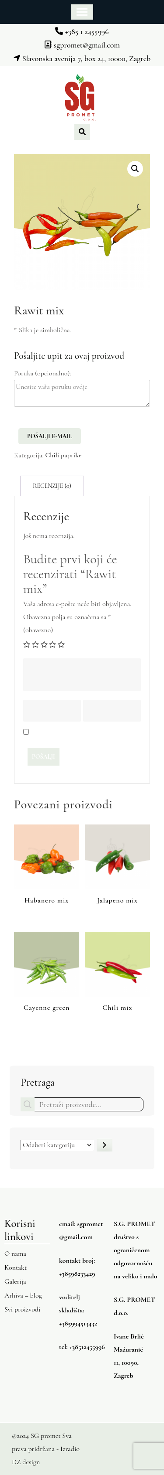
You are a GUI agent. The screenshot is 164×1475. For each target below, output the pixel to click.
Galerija (15, 1281)
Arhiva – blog (23, 1295)
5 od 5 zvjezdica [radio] (61, 644)
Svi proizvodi (22, 1309)
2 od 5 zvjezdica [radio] (35, 644)
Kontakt (15, 1267)
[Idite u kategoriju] (104, 1144)
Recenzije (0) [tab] (52, 486)
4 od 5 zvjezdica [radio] (52, 644)
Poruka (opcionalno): (42, 373)
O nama (15, 1253)
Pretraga (38, 1082)
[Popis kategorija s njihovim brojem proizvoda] (57, 1145)
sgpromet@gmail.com (82, 45)
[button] (135, 169)
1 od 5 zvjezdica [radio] (26, 644)
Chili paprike (63, 455)
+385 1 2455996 (81, 31)
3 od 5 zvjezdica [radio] (44, 644)
